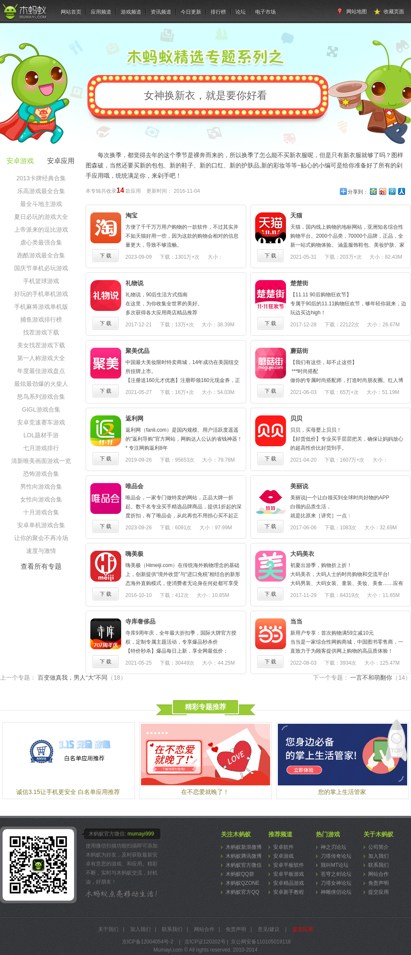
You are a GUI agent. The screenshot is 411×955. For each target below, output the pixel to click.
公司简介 (378, 847)
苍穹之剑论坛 (336, 874)
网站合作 (378, 874)
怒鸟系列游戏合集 (41, 396)
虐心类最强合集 (41, 242)
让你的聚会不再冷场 (41, 537)
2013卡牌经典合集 (41, 178)
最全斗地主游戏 (41, 203)
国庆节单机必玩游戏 (41, 268)
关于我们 (108, 929)
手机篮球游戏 (41, 281)
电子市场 (265, 12)
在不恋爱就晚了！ (205, 791)
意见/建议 (269, 929)
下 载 (105, 256)
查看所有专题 (41, 566)
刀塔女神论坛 (336, 883)
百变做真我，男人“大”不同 (82, 677)
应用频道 (101, 12)
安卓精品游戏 (288, 883)
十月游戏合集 (41, 512)
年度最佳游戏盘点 (41, 370)
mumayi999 (141, 834)
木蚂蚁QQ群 (240, 874)
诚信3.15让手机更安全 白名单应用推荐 (67, 791)
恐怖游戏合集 (41, 473)
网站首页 (71, 12)
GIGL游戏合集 (41, 409)
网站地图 (356, 12)
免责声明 (378, 883)
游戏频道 (131, 12)
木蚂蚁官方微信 (244, 865)
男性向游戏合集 (41, 486)
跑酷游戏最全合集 (41, 255)
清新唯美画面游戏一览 (41, 460)
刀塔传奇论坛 (336, 856)
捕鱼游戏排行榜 (41, 319)
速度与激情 (41, 550)
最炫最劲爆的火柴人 (41, 383)
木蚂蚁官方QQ (242, 892)
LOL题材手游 (41, 435)
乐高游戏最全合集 (41, 191)
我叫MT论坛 (334, 865)
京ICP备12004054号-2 (147, 942)
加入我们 (378, 856)
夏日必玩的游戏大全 (41, 216)
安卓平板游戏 (288, 874)
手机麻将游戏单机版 (41, 306)
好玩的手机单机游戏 (41, 293)
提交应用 (378, 892)
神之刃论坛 (333, 847)
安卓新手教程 (288, 892)
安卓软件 (283, 847)
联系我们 (378, 865)
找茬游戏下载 (41, 332)
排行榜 (218, 12)
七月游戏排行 (41, 448)
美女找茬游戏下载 (41, 345)
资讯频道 (161, 12)
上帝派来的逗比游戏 (41, 229)
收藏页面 (394, 12)
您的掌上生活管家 (342, 791)
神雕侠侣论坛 (336, 892)
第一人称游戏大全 (41, 358)
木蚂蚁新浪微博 (244, 847)
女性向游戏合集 (41, 499)
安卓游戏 (283, 856)
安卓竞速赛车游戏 (41, 422)
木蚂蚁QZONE (242, 883)
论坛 (240, 12)
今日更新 (191, 12)
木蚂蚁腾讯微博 (244, 856)
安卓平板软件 (288, 865)
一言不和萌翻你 (380, 677)
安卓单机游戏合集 (41, 525)
